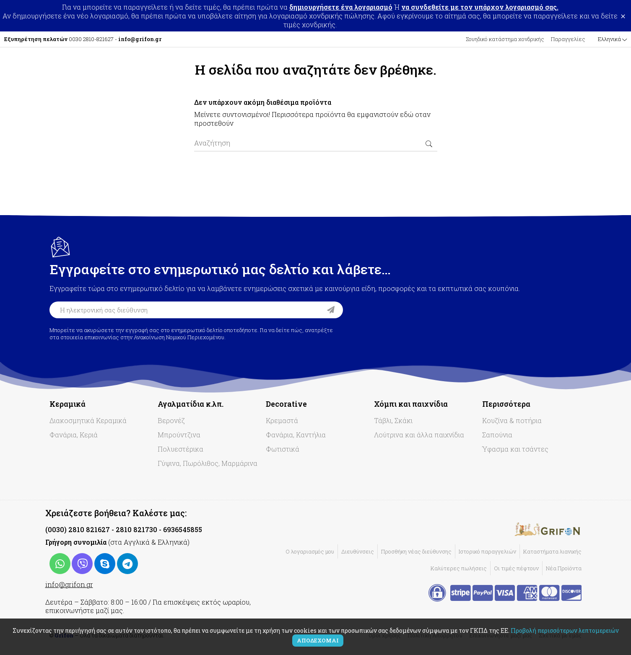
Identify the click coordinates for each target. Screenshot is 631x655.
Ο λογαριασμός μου (310, 551)
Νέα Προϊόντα (564, 568)
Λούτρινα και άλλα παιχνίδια (419, 434)
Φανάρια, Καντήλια (296, 434)
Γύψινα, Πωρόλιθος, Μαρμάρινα (207, 463)
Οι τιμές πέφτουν (516, 568)
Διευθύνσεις (357, 551)
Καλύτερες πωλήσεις (459, 568)
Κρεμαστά (282, 420)
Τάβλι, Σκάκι (393, 420)
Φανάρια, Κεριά (73, 434)
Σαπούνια (497, 434)
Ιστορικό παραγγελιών (487, 551)
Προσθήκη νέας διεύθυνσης (416, 551)
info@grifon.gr (69, 584)
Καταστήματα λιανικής (552, 551)
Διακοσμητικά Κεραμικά (88, 420)
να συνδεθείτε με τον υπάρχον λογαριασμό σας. (479, 7)
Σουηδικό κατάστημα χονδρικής (505, 39)
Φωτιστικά (282, 448)
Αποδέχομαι (318, 640)
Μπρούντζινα (179, 434)
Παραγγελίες (568, 39)
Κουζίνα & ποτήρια (512, 420)
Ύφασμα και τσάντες (515, 448)
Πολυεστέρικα (180, 448)
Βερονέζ (171, 420)
